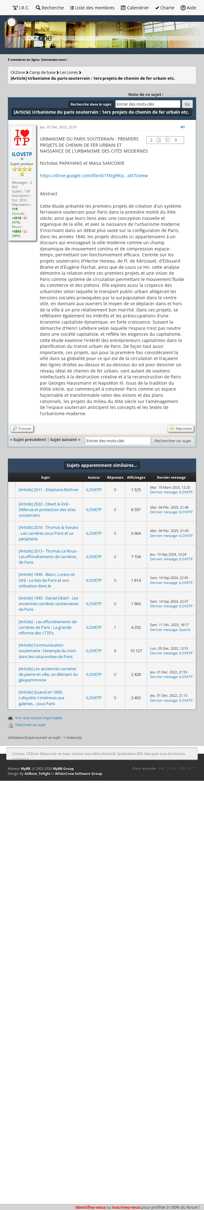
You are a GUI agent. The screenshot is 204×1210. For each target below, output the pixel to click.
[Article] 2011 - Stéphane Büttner (48, 489)
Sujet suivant (63, 439)
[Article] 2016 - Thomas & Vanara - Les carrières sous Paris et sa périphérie (48, 532)
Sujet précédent (29, 439)
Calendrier (135, 8)
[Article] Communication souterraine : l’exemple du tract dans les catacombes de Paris (47, 650)
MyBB (25, 768)
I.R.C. (21, 8)
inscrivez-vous (126, 1207)
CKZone (18, 72)
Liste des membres (92, 8)
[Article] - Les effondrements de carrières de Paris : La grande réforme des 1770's (48, 627)
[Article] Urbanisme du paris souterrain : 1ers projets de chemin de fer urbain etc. (93, 78)
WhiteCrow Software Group (78, 773)
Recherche (50, 8)
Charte (164, 8)
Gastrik (185, 629)
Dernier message (163, 492)
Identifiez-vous (90, 1207)
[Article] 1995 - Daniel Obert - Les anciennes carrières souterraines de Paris (48, 603)
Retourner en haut (55, 753)
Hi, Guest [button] (23, 21)
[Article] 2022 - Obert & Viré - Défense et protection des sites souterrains (47, 509)
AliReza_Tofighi (37, 773)
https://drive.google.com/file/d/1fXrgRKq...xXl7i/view (94, 175)
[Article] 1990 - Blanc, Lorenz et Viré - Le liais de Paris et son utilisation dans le (47, 580)
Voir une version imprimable (38, 717)
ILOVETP (94, 489)
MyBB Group (63, 768)
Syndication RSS (130, 753)
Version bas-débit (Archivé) (94, 753)
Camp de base (42, 72)
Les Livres (69, 72)
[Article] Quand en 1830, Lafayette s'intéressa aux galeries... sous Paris (41, 697)
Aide (188, 8)
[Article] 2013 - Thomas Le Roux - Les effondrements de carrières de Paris (48, 556)
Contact (18, 753)
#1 (183, 127)
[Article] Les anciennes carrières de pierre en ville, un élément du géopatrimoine (48, 674)
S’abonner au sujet (30, 724)
